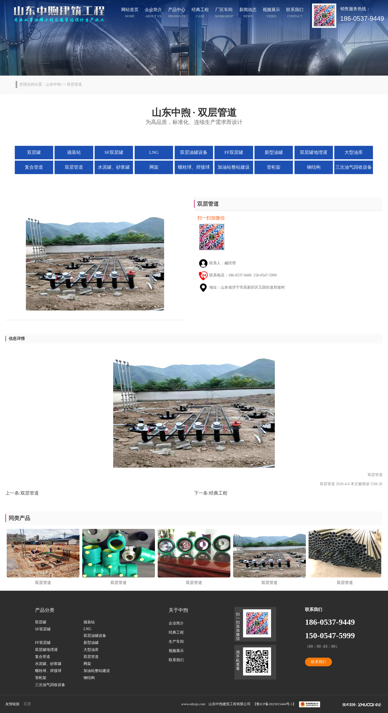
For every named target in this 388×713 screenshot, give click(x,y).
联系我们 (294, 13)
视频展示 (271, 13)
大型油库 (350, 152)
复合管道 (38, 166)
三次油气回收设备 (350, 166)
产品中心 (176, 13)
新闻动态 (248, 13)
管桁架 (272, 166)
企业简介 (153, 13)
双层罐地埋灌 (310, 152)
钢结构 (310, 166)
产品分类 (44, 610)
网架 (154, 166)
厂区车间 (224, 13)
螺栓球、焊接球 (193, 166)
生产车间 (176, 642)
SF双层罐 (116, 152)
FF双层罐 (233, 152)
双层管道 (77, 166)
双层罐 (38, 152)
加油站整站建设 (232, 166)
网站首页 (129, 13)
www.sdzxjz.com (193, 704)
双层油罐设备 (194, 152)
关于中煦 (178, 610)
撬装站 (77, 152)
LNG (155, 152)
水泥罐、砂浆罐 (115, 166)
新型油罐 (271, 152)
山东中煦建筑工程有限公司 (230, 704)
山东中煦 (53, 84)
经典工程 (200, 13)
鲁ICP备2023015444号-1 (274, 704)
